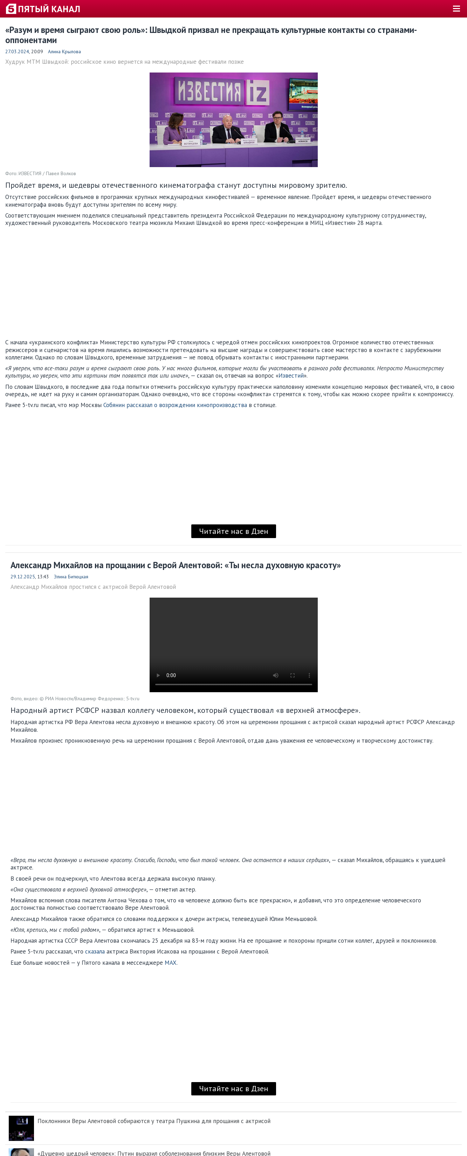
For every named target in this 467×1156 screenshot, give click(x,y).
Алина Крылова (64, 51)
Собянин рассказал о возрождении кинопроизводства (175, 405)
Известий (291, 375)
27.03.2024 (17, 51)
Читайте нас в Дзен (233, 531)
